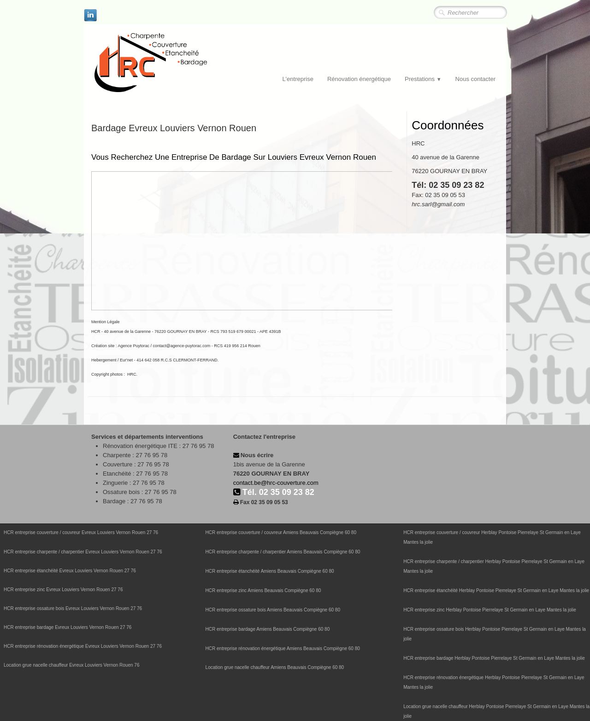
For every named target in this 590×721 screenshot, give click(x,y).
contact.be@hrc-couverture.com (276, 482)
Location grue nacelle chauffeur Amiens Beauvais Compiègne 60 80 (275, 667)
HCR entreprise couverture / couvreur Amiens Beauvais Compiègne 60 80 (281, 532)
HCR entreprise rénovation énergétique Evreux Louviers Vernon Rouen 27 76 (83, 646)
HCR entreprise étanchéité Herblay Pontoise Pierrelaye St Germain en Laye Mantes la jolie (496, 590)
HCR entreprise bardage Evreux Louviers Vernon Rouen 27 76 (67, 627)
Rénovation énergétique (359, 79)
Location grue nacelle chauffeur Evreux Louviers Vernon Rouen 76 (71, 665)
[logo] (169, 63)
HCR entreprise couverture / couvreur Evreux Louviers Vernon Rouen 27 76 (81, 532)
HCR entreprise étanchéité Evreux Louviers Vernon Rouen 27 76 (70, 570)
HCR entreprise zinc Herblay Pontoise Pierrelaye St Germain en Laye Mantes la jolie (489, 609)
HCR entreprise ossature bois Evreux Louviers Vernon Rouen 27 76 (73, 608)
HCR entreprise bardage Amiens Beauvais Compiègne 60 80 (268, 629)
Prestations (423, 79)
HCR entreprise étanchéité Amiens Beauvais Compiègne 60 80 (270, 571)
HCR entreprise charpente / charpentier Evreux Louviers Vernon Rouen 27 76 (83, 551)
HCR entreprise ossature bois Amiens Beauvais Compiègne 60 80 (273, 609)
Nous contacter (475, 79)
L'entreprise (297, 79)
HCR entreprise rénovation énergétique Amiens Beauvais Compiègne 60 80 (283, 648)
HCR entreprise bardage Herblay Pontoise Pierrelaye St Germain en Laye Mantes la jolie (494, 658)
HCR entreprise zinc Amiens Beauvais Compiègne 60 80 (263, 590)
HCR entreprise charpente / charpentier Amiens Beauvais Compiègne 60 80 (283, 551)
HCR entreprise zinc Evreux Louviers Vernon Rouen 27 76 (63, 589)
